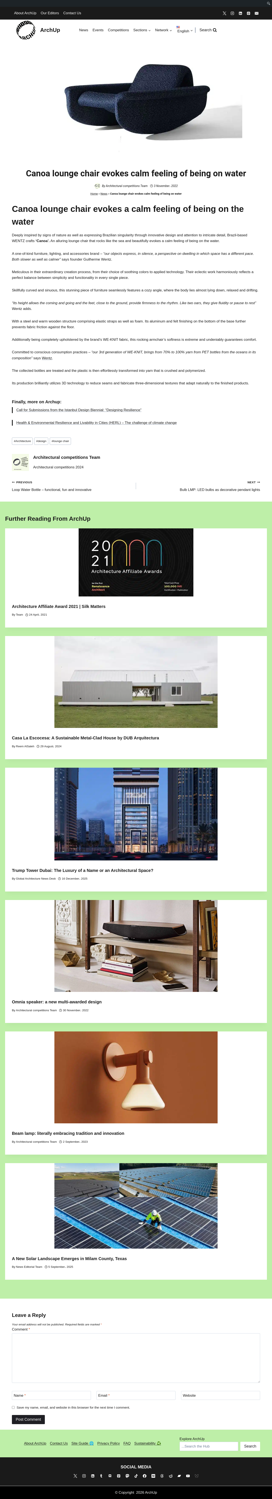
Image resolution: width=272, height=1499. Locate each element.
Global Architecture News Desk (36, 878)
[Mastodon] (127, 1475)
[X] (224, 13)
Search (250, 1446)
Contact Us (72, 13)
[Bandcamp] (179, 1475)
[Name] (51, 1395)
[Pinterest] (248, 13)
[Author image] (97, 186)
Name (20, 1395)
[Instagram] (232, 13)
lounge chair (60, 441)
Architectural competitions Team (127, 186)
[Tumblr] (101, 1475)
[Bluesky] (196, 1475)
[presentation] (136, 562)
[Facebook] (144, 1475)
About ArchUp (25, 13)
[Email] (256, 13)
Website (189, 1395)
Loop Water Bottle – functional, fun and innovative (72, 485)
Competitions (118, 30)
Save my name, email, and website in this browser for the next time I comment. (73, 1407)
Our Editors (50, 13)
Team (19, 614)
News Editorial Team (29, 1266)
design (41, 441)
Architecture (22, 441)
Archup (52, 401)
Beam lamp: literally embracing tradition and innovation (68, 1133)
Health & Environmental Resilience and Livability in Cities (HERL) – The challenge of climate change (96, 423)
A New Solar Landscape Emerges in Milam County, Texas (69, 1258)
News (83, 30)
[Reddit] (170, 1475)
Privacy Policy (108, 1443)
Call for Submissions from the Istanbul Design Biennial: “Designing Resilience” (79, 410)
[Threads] (162, 1475)
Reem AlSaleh (25, 746)
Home (94, 193)
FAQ (127, 1443)
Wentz (47, 358)
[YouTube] (188, 1475)
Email (104, 1395)
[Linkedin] (240, 13)
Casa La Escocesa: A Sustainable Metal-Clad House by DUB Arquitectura (85, 738)
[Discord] (110, 1475)
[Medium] (153, 1475)
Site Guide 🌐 (82, 1443)
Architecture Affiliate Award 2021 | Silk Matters (59, 606)
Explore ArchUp (192, 1439)
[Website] (220, 1395)
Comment (21, 1329)
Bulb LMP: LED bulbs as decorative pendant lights (200, 485)
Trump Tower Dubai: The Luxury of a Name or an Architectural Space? (82, 870)
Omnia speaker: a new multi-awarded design (57, 1002)
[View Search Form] (208, 30)
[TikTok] (136, 1475)
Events (97, 30)
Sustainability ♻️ (147, 1443)
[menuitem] (268, 3)
